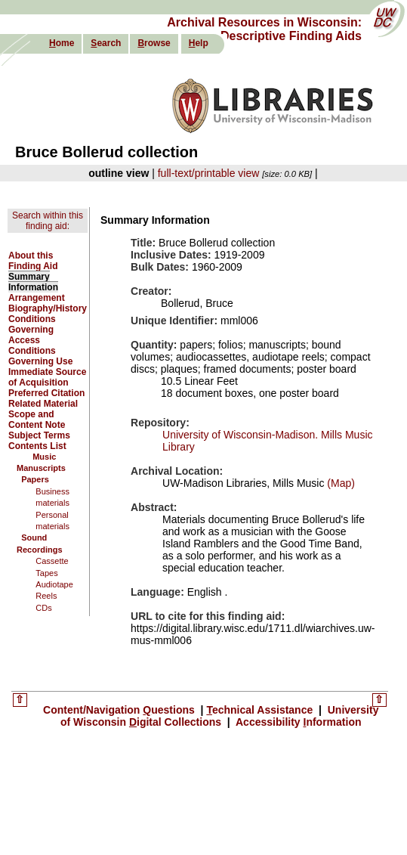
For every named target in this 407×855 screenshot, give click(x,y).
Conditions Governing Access (32, 329)
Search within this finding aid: (47, 220)
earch (106, 43)
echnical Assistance (261, 710)
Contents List (37, 446)
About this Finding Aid (33, 260)
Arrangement (36, 298)
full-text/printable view (209, 173)
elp (198, 43)
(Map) (339, 483)
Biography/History (47, 308)
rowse (153, 43)
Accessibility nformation (297, 722)
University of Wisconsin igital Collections (219, 716)
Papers (35, 479)
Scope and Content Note (36, 419)
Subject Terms (39, 435)
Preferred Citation (46, 393)
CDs (43, 607)
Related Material (43, 403)
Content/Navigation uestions (120, 710)
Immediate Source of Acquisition (47, 377)
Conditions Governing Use (40, 356)
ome (61, 43)
